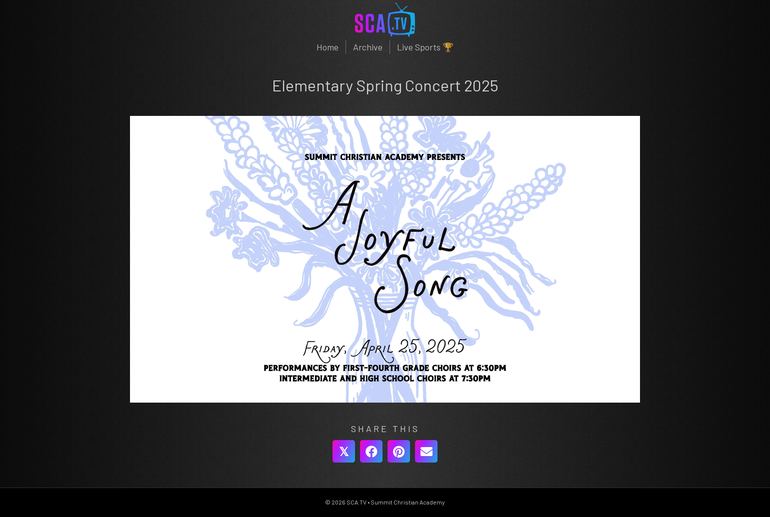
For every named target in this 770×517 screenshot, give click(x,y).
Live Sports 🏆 (425, 46)
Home (327, 46)
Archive (367, 46)
